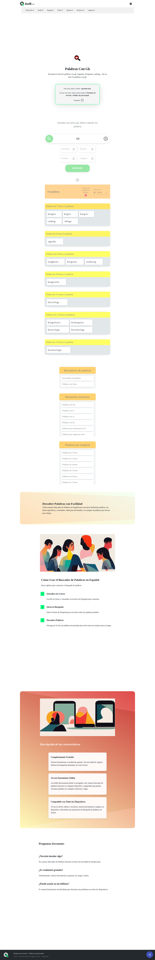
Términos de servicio (20, 953)
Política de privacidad (81, 95)
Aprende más (86, 89)
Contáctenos (45, 956)
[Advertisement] (77, 32)
